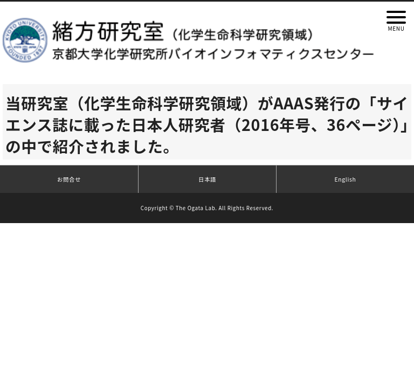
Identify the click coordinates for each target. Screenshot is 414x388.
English (345, 179)
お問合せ (69, 179)
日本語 (207, 179)
